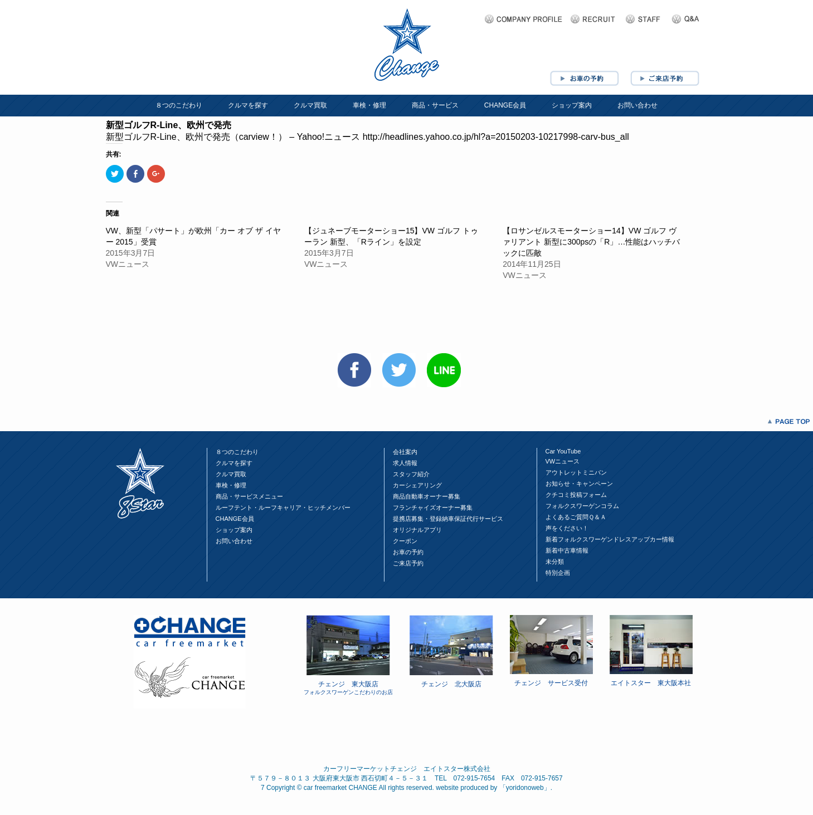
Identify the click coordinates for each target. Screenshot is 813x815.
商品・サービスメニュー (249, 496)
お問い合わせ (637, 105)
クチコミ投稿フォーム (576, 494)
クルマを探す (248, 105)
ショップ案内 (572, 105)
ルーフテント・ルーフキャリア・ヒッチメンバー (283, 507)
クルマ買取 (310, 105)
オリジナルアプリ (417, 529)
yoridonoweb (525, 788)
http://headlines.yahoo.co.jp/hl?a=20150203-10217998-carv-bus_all (496, 136)
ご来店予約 (408, 563)
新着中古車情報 (567, 550)
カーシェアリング (417, 485)
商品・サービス (435, 105)
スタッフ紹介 (411, 474)
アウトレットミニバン (576, 472)
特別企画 (558, 572)
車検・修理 (369, 105)
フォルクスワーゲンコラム (582, 505)
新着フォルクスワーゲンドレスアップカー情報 (610, 539)
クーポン (405, 541)
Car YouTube (563, 451)
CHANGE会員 (505, 105)
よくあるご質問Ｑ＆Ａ (576, 517)
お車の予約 (408, 552)
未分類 (555, 561)
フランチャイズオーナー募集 (433, 507)
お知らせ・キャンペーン (579, 483)
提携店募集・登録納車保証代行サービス (448, 518)
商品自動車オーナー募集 (426, 496)
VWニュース (563, 461)
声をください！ (567, 528)
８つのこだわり (178, 105)
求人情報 (405, 463)
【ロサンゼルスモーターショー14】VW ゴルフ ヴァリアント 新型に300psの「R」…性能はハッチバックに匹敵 (591, 241)
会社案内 (405, 451)
